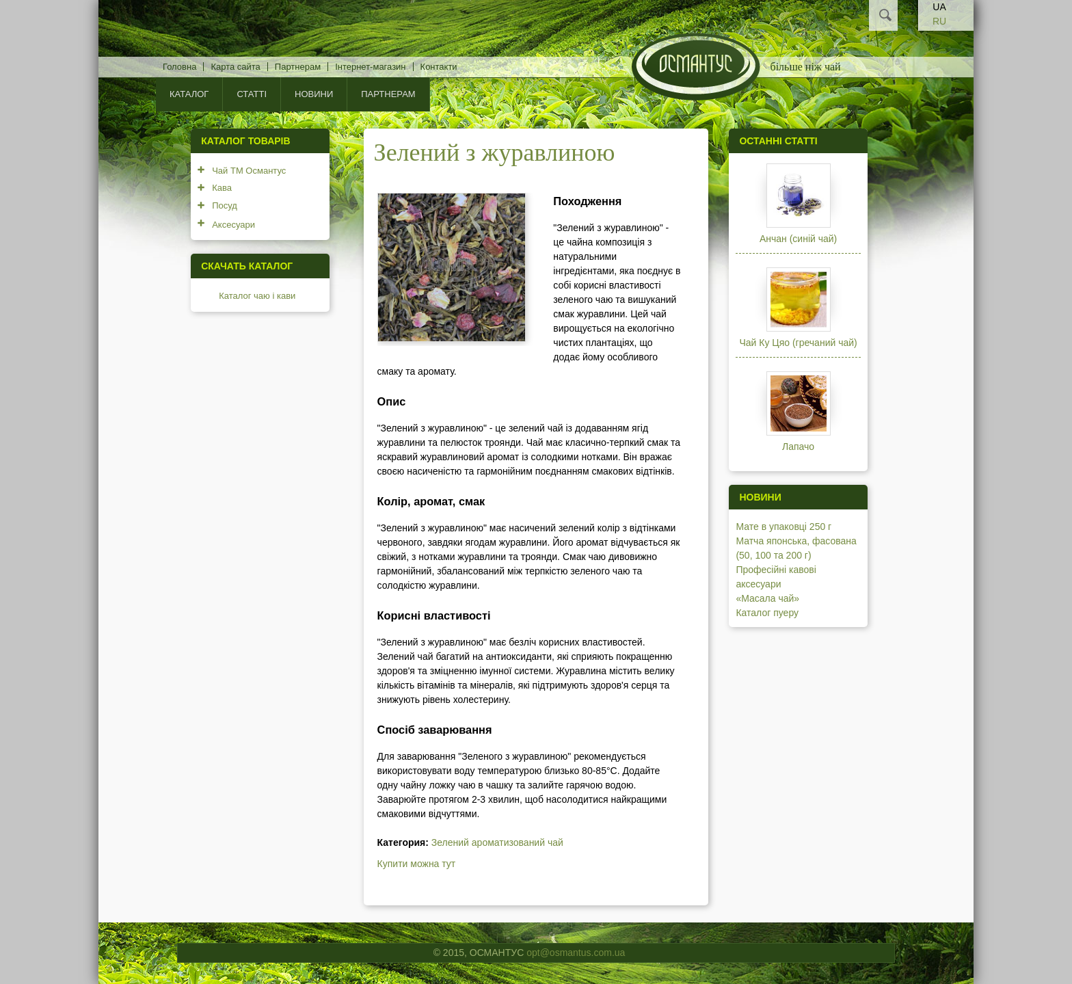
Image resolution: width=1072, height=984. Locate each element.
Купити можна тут (416, 863)
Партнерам (298, 66)
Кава (222, 188)
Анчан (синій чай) (798, 238)
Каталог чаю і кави (257, 296)
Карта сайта (235, 66)
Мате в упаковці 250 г (783, 526)
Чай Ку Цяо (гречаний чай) (798, 342)
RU (939, 21)
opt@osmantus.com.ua (575, 952)
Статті (252, 94)
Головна (179, 66)
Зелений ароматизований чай (497, 842)
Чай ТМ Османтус (249, 170)
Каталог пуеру (767, 612)
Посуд (224, 205)
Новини (314, 94)
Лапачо (798, 446)
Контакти (438, 66)
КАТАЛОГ (189, 94)
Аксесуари (233, 225)
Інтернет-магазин (370, 66)
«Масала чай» (767, 598)
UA (939, 6)
